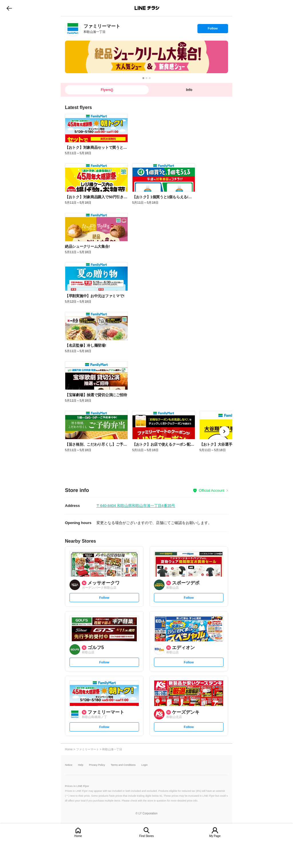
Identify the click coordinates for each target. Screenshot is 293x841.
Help (81, 765)
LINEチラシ (146, 8)
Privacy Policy (97, 765)
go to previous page (9, 8)
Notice (68, 765)
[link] (73, 28)
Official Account (211, 490)
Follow (212, 29)
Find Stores (146, 836)
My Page (214, 836)
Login (144, 765)
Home (78, 836)
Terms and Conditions (123, 765)
